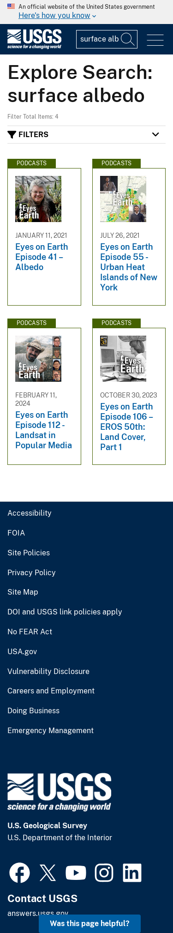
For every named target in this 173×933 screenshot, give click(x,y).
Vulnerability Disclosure (48, 672)
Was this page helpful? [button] (90, 923)
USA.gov (22, 652)
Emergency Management (50, 731)
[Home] (34, 46)
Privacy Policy (31, 573)
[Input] (106, 39)
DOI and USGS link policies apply (64, 612)
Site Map (22, 592)
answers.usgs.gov (37, 913)
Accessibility (29, 513)
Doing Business (33, 711)
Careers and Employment (51, 691)
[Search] (128, 39)
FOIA (16, 533)
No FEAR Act (29, 632)
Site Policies (28, 553)
